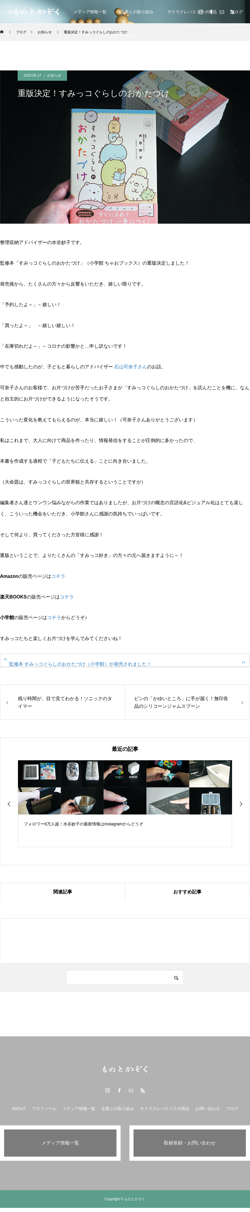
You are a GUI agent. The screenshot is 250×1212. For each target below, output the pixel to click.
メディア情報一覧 (90, 11)
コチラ (58, 576)
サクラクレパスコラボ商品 (192, 11)
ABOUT (14, 11)
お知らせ (54, 75)
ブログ (232, 1108)
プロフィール (44, 1108)
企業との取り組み (137, 11)
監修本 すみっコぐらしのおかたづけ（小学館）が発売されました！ (80, 664)
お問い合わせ (125, 35)
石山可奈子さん (130, 366)
